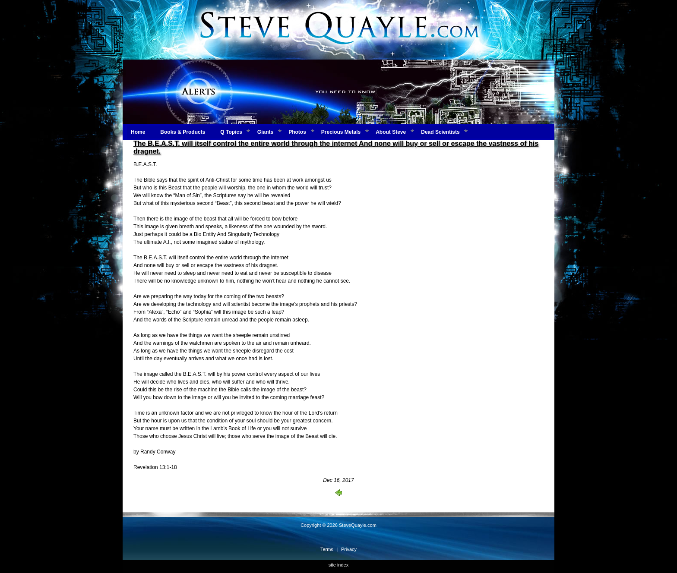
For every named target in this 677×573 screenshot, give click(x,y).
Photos (297, 132)
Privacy (349, 549)
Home (138, 132)
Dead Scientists (440, 132)
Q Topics (231, 132)
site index (338, 564)
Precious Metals (341, 132)
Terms (326, 549)
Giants (265, 132)
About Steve (391, 132)
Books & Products (182, 132)
